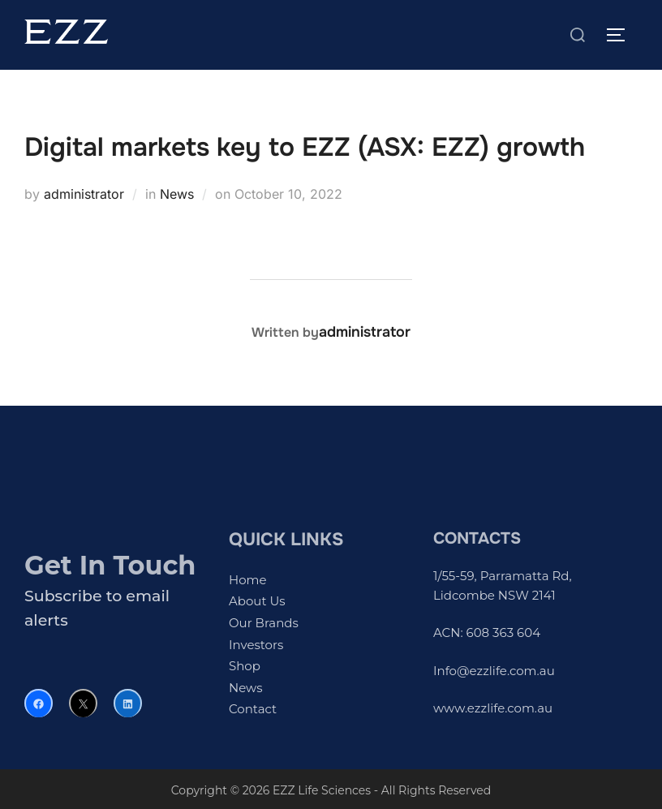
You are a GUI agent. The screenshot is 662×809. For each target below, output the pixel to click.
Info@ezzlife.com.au (494, 670)
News (177, 194)
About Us (257, 601)
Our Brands (264, 622)
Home (248, 579)
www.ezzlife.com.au (492, 708)
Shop (244, 665)
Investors (256, 644)
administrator (84, 194)
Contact (253, 708)
